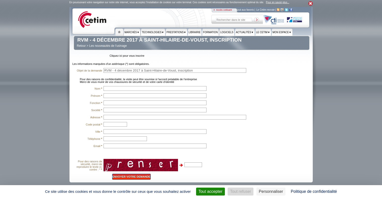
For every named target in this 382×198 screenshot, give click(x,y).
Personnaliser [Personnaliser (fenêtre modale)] (271, 191)
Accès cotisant (224, 10)
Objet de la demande (89, 70)
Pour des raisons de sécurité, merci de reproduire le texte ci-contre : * (89, 165)
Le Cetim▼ (263, 32)
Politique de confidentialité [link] (314, 191)
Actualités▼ (245, 32)
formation (210, 32)
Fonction (96, 102)
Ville (98, 131)
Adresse (96, 117)
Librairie (195, 32)
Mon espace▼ (282, 32)
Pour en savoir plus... (277, 2)
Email (98, 146)
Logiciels (226, 32)
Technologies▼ (153, 32)
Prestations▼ (176, 32)
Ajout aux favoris (245, 9)
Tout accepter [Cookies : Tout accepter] (210, 191)
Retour (81, 46)
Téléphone (94, 138)
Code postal (94, 124)
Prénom (96, 95)
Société (96, 110)
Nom (98, 88)
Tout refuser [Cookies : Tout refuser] (240, 191)
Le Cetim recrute (266, 9)
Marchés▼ (132, 32)
